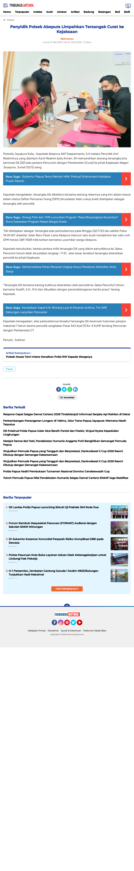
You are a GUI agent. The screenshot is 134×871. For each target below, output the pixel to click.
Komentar (67, 397)
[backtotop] (67, 607)
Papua (9, 369)
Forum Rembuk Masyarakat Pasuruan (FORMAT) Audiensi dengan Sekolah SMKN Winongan (53, 524)
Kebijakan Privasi (37, 630)
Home (7, 11)
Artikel (75, 11)
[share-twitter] (64, 389)
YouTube (82, 624)
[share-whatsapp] (69, 389)
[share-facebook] (58, 389)
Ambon (62, 11)
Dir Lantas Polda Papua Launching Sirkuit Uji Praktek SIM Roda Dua (54, 507)
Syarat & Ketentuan (71, 630)
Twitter (74, 624)
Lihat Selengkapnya (67, 588)
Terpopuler (22, 11)
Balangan (104, 11)
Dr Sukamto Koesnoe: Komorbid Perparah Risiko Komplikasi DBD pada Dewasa (56, 540)
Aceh (49, 11)
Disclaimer (53, 630)
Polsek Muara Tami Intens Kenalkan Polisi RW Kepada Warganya (49, 356)
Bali (117, 11)
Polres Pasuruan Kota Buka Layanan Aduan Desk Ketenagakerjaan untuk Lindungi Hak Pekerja (57, 556)
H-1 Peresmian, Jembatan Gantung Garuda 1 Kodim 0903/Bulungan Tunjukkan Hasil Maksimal (53, 572)
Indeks (37, 11)
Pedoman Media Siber (94, 630)
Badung (89, 11)
